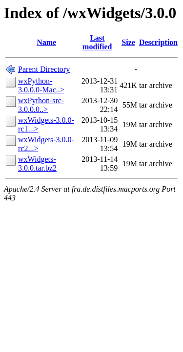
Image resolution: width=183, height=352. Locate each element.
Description (158, 42)
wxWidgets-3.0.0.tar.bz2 (37, 163)
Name (46, 42)
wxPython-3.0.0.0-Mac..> (41, 85)
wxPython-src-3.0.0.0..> (41, 104)
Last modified (97, 42)
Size (128, 42)
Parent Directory (44, 69)
